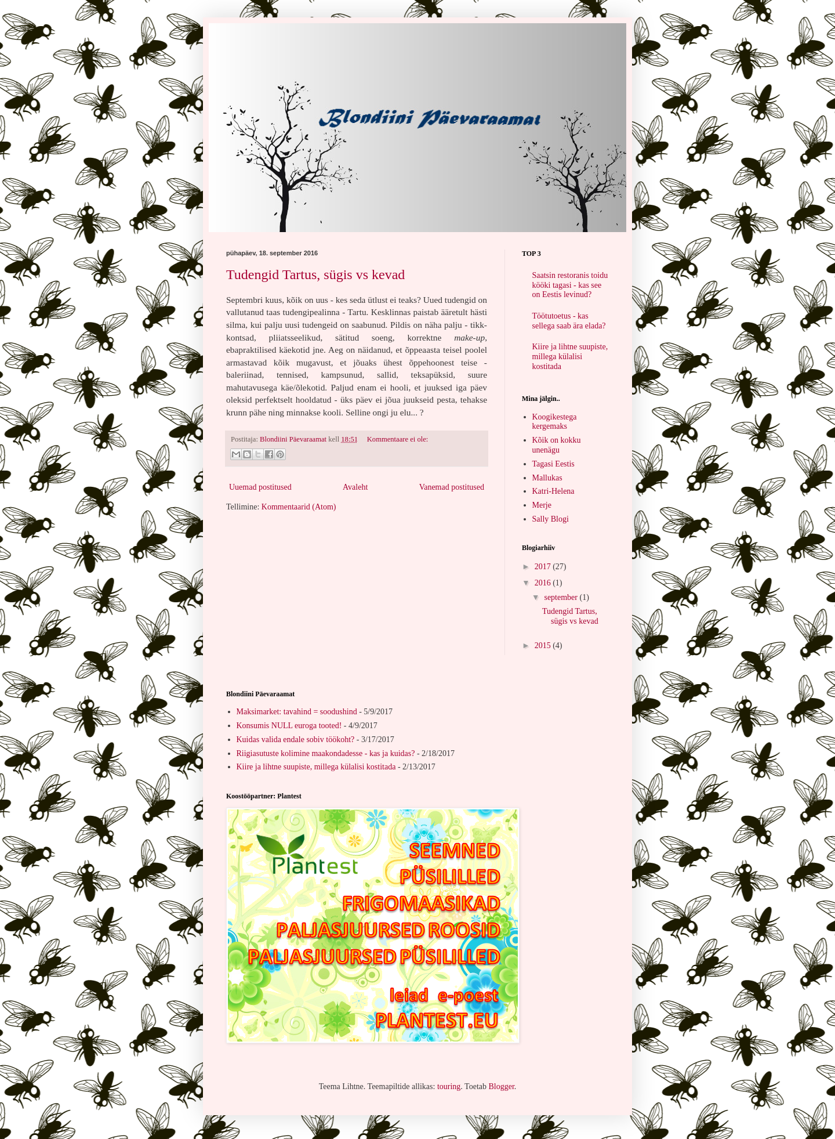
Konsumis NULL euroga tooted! (289, 725)
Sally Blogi (550, 519)
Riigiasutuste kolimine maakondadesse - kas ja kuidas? (326, 753)
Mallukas (547, 477)
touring (448, 1086)
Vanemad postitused (451, 487)
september (561, 597)
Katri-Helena (553, 491)
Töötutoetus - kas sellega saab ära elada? (569, 321)
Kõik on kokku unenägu (556, 445)
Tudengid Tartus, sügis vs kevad (315, 274)
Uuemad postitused (260, 487)
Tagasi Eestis (553, 464)
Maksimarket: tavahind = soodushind (297, 711)
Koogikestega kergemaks (554, 422)
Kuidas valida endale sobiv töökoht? (296, 739)
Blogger (501, 1086)
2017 (544, 566)
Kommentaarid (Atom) (299, 506)
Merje (541, 505)
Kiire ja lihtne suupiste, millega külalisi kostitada (570, 356)
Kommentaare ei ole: (398, 439)
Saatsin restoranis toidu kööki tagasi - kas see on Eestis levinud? (570, 285)
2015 (544, 645)
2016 (544, 582)
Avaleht (355, 487)
